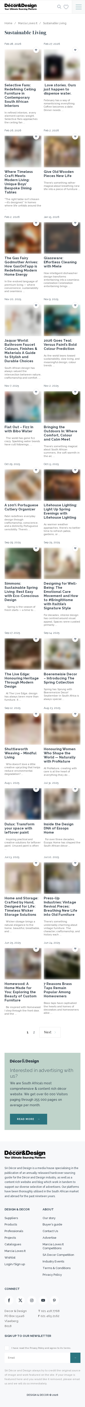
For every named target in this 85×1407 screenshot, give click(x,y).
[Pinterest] (54, 1300)
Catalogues (13, 1244)
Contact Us (50, 1231)
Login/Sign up (15, 1264)
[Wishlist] (66, 7)
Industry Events (53, 1261)
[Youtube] (43, 1300)
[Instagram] (31, 1300)
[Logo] (30, 6)
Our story (49, 1218)
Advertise (49, 1237)
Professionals (14, 1231)
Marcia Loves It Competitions (53, 1246)
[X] (20, 1300)
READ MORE (28, 1119)
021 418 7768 (50, 1311)
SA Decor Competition (58, 1255)
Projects (10, 1237)
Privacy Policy (52, 1274)
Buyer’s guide (52, 1224)
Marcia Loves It (15, 1251)
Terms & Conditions (56, 1268)
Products (11, 1224)
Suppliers (11, 1218)
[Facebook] (9, 1300)
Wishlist (10, 1257)
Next (47, 1032)
